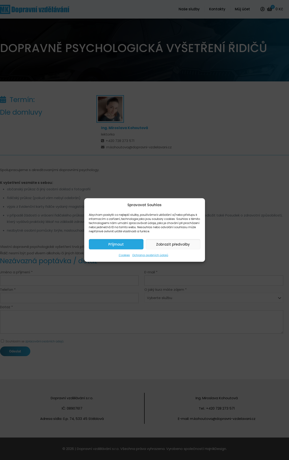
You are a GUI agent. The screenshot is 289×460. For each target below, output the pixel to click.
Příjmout (116, 244)
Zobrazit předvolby (173, 244)
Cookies (124, 255)
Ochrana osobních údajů (150, 255)
